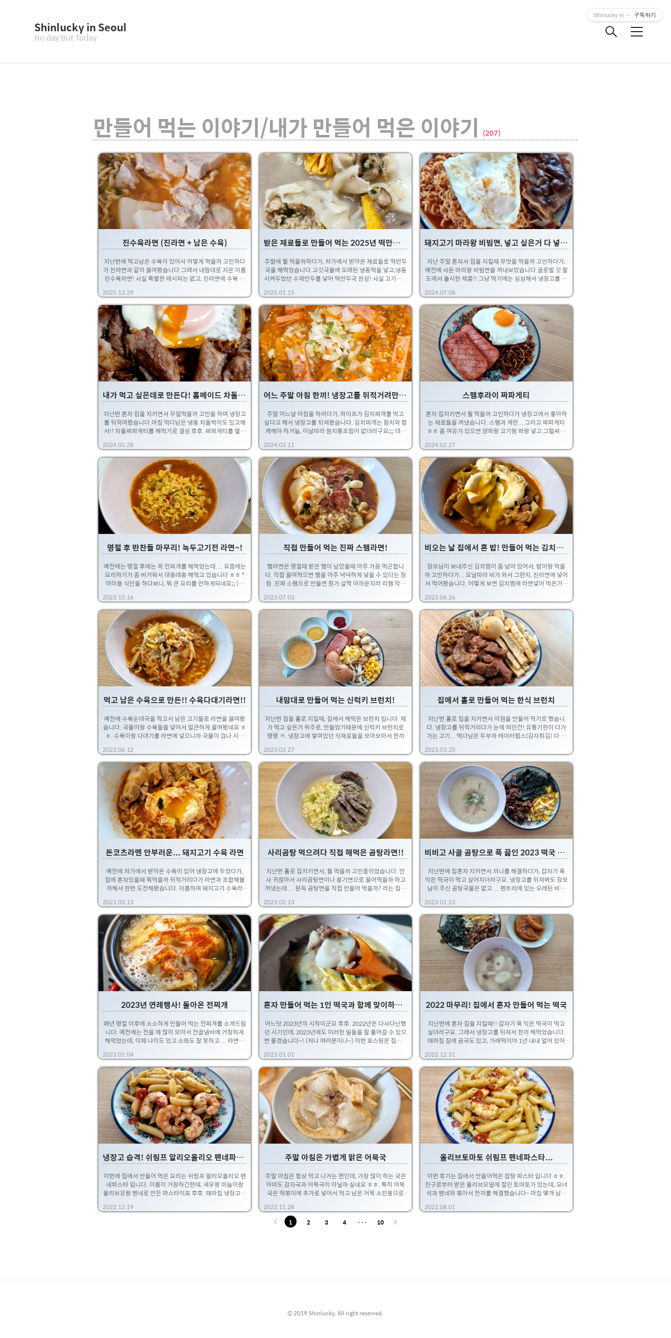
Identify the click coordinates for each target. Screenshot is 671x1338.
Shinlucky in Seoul (77, 27)
